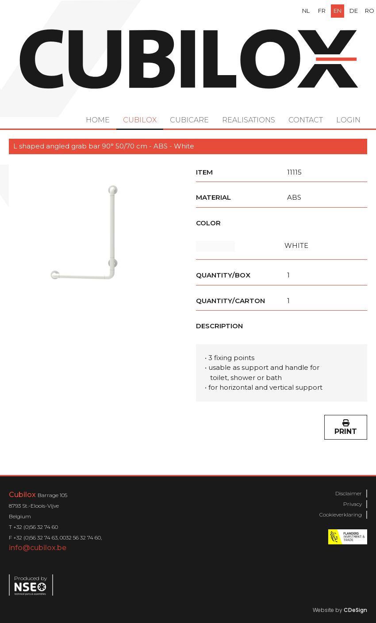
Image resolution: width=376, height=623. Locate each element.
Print (345, 427)
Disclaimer (348, 493)
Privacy (352, 504)
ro (369, 10)
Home (98, 120)
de (353, 10)
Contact (305, 120)
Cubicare (189, 120)
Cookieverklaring (340, 514)
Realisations (248, 120)
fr (322, 10)
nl (306, 10)
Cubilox (140, 120)
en (337, 10)
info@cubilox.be (37, 547)
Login (348, 120)
